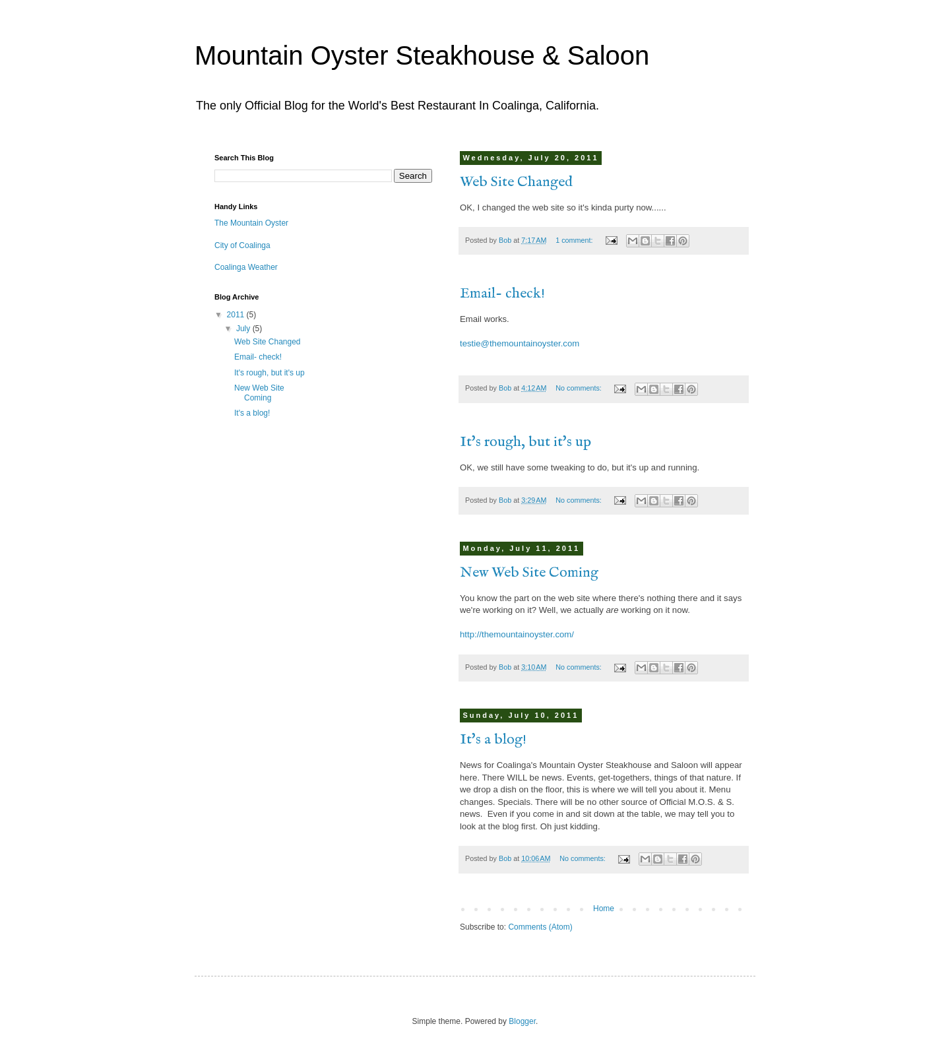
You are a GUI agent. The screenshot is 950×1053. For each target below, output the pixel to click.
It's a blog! (493, 739)
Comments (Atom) (540, 927)
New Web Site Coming (529, 572)
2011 (237, 314)
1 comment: (574, 240)
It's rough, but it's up (525, 442)
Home (603, 908)
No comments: (579, 388)
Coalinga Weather (246, 267)
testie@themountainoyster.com (519, 343)
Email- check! (502, 293)
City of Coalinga (242, 245)
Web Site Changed (516, 182)
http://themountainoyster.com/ (517, 634)
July (244, 328)
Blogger (522, 1021)
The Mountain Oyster (251, 223)
